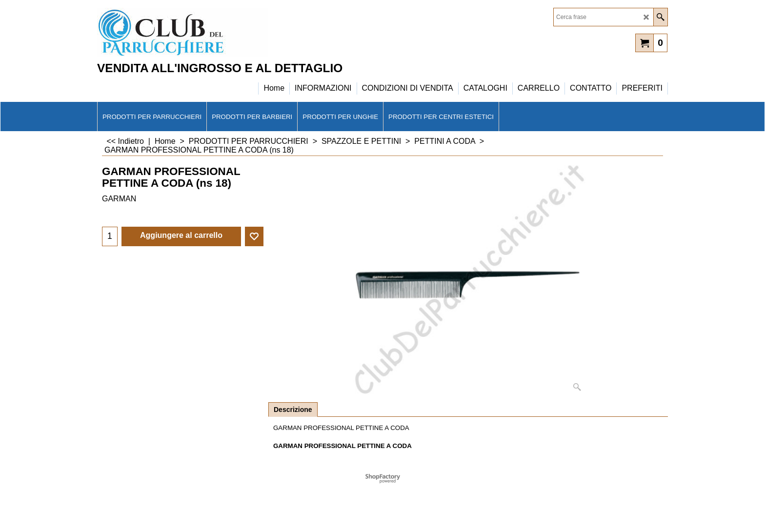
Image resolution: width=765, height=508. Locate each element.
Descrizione (293, 409)
